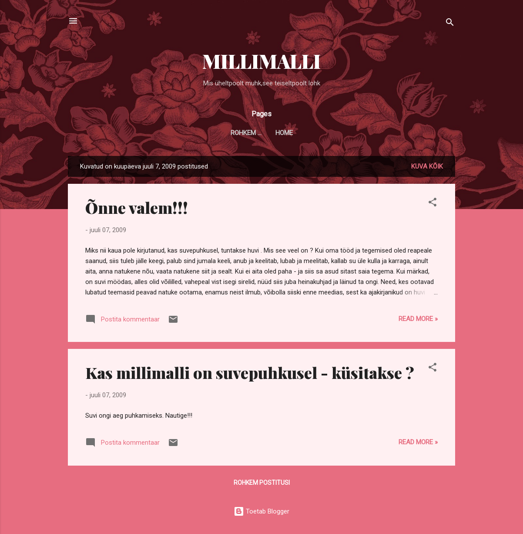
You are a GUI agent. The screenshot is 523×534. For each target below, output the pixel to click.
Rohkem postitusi (262, 482)
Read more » (418, 319)
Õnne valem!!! (136, 207)
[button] (432, 203)
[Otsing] (450, 23)
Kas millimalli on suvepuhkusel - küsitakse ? (249, 372)
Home (261, 133)
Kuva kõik (427, 166)
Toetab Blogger (261, 511)
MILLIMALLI (261, 61)
